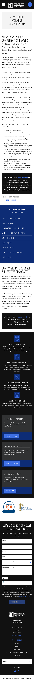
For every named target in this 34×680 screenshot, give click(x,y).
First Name (5, 540)
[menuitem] (17, 218)
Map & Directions (17, 635)
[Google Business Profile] (15, 671)
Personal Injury (17, 649)
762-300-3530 (17, 622)
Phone (4, 551)
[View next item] (18, 516)
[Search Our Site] (30, 661)
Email (3, 556)
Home (17, 643)
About (17, 646)
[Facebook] (19, 671)
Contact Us (17, 655)
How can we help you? (8, 567)
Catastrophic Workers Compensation (17, 652)
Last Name (5, 546)
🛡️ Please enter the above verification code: (14, 582)
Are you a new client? (8, 562)
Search (5, 662)
